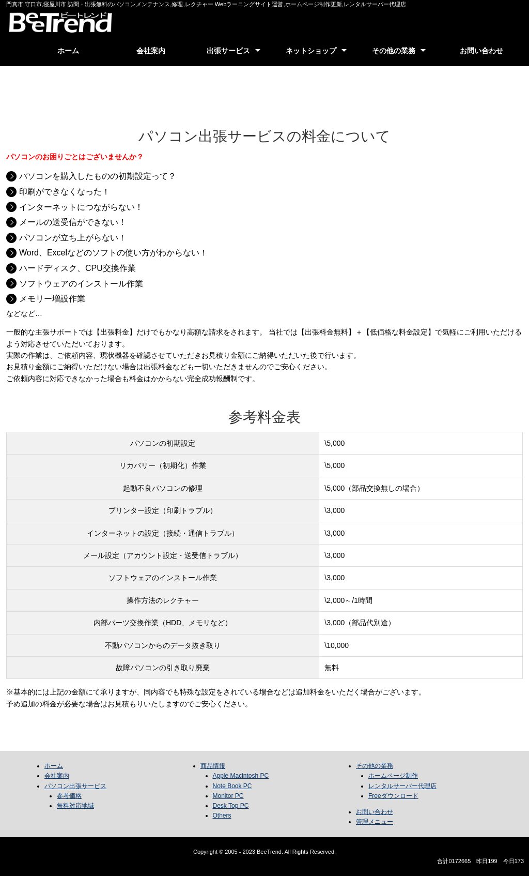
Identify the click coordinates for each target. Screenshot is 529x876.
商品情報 (212, 765)
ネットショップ (311, 51)
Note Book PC (232, 786)
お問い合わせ (481, 51)
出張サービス (228, 51)
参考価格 (69, 795)
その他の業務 (393, 51)
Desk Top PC (231, 805)
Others (222, 815)
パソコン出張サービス (75, 786)
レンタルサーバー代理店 (402, 786)
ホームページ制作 (393, 775)
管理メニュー (374, 821)
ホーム (68, 51)
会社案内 (150, 51)
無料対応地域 (75, 805)
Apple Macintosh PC (241, 775)
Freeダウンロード (393, 795)
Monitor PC (228, 795)
